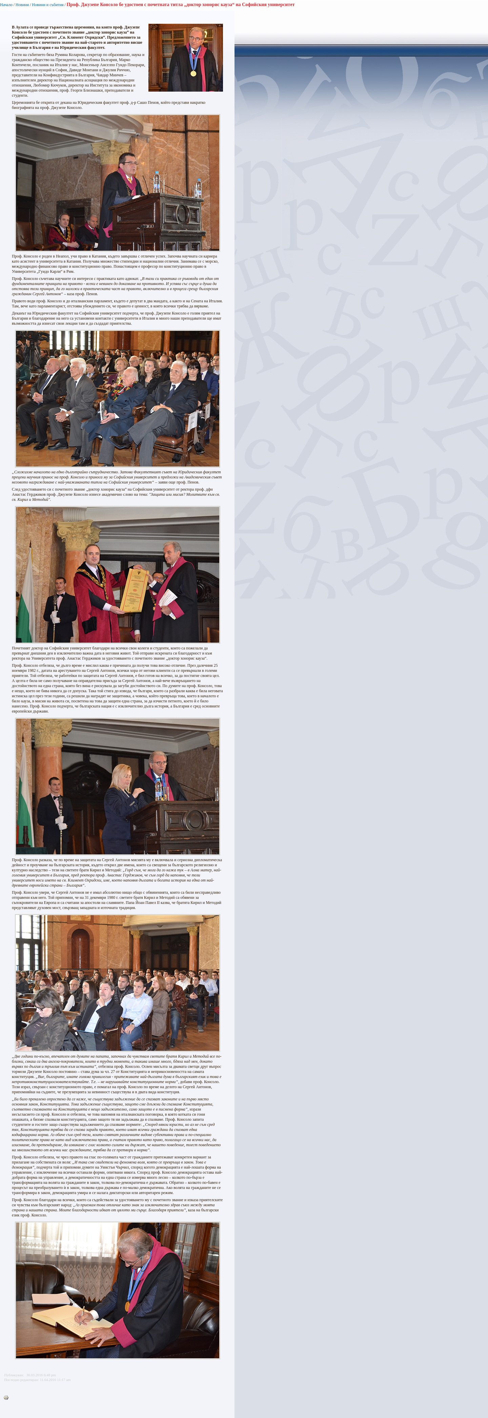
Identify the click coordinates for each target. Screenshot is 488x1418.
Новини (22, 4)
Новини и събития (47, 4)
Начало (6, 4)
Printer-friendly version (7, 1398)
